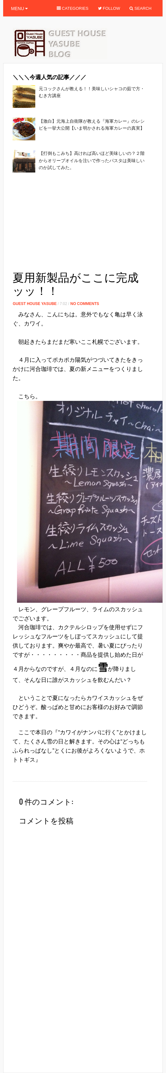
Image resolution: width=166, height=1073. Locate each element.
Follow (109, 8)
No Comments (84, 304)
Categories (73, 8)
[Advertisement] (86, 223)
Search (140, 8)
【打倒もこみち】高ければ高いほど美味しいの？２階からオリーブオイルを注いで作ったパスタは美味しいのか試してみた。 (92, 160)
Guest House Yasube (34, 304)
